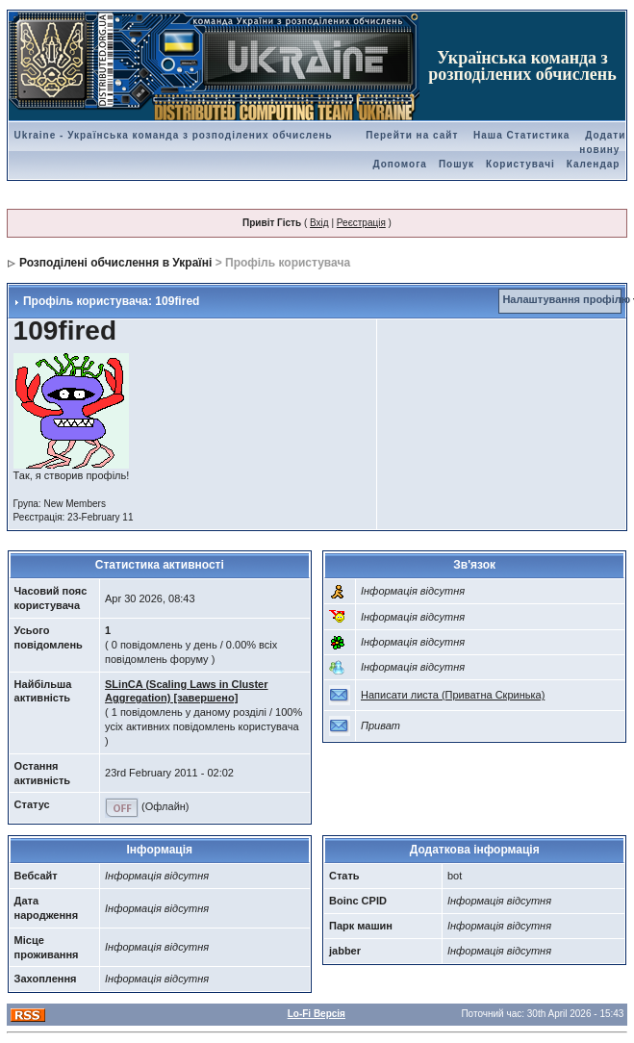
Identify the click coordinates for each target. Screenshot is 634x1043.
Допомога (399, 164)
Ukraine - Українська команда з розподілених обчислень (173, 135)
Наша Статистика (521, 135)
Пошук (456, 164)
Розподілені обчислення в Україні (115, 262)
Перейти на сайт (412, 135)
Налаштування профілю (566, 299)
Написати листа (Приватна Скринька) (453, 694)
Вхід (319, 222)
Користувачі (520, 164)
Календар (594, 164)
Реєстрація (361, 222)
